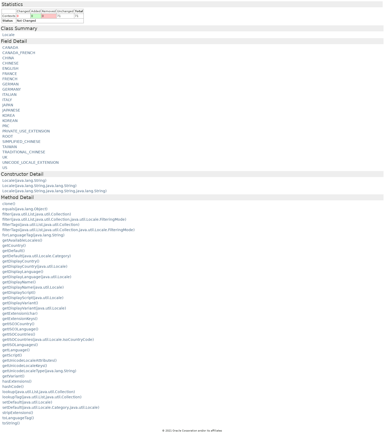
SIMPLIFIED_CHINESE (21, 141)
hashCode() (13, 386)
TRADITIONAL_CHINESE (23, 152)
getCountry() (14, 245)
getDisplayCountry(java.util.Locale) (34, 266)
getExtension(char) (19, 313)
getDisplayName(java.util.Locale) (33, 287)
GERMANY (11, 89)
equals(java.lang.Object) (24, 209)
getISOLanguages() (20, 345)
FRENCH (10, 79)
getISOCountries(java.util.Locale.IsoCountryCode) (48, 339)
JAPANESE (11, 110)
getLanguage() (16, 350)
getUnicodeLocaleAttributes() (29, 360)
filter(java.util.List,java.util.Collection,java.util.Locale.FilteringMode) (64, 219)
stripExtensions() (17, 413)
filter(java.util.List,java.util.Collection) (36, 214)
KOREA (8, 115)
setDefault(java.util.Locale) (27, 402)
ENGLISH (10, 68)
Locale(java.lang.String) (24, 180)
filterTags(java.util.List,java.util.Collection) (40, 225)
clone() (8, 204)
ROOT (7, 136)
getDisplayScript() (18, 292)
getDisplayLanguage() (22, 272)
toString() (11, 423)
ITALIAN (9, 94)
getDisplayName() (19, 282)
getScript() (12, 355)
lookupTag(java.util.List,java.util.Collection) (41, 397)
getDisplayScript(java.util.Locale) (32, 298)
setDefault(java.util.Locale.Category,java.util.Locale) (50, 407)
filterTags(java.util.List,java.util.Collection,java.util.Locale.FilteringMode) (68, 230)
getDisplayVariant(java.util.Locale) (34, 308)
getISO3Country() (18, 324)
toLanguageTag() (18, 418)
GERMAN (10, 84)
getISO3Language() (20, 329)
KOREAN (10, 121)
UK (4, 157)
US (4, 168)
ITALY (7, 100)
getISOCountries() (18, 334)
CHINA (8, 58)
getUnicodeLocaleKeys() (24, 366)
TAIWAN (9, 147)
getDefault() (13, 251)
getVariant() (13, 376)
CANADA (10, 47)
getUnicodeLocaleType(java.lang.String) (39, 371)
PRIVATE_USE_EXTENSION (26, 131)
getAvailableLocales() (22, 240)
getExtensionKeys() (19, 319)
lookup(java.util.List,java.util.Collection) (38, 392)
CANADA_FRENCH (18, 53)
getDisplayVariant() (20, 303)
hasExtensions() (16, 381)
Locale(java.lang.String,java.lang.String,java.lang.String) (54, 191)
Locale (8, 35)
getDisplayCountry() (20, 261)
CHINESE (10, 63)
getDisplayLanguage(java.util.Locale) (36, 277)
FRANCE (9, 74)
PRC (5, 126)
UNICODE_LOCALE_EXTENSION (30, 162)
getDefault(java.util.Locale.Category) (36, 256)
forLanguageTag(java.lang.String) (33, 235)
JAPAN (7, 105)
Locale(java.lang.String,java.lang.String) (39, 186)
